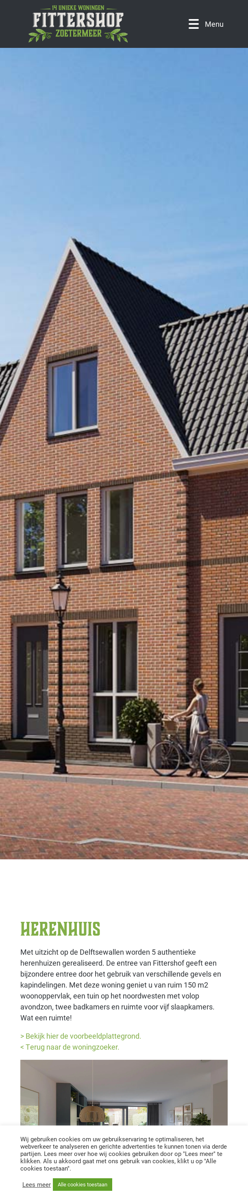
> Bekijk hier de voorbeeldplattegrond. (80, 1036)
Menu (206, 24)
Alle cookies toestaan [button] (82, 1184)
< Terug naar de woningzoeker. (70, 1047)
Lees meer (36, 1184)
